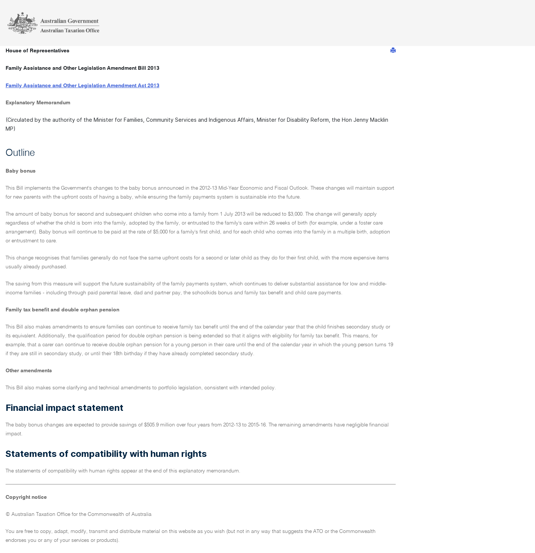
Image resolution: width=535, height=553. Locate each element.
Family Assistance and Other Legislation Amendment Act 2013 (82, 85)
